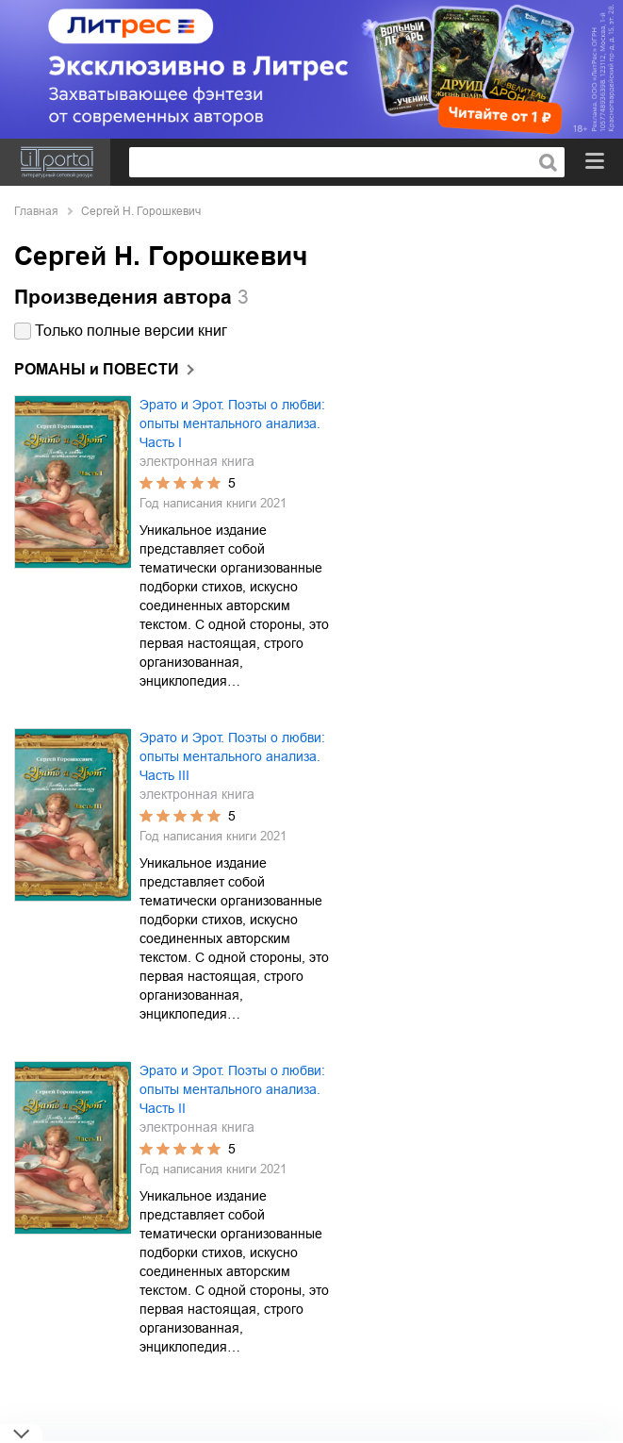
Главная (36, 211)
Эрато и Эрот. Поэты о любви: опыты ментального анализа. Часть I (232, 423)
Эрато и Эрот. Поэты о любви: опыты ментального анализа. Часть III (232, 756)
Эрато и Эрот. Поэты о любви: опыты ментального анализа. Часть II (232, 1089)
